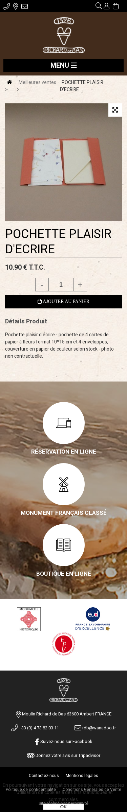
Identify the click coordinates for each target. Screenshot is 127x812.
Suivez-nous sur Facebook (63, 741)
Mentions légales (82, 776)
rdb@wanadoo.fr (95, 728)
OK (63, 806)
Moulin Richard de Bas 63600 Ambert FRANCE (66, 714)
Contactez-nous (44, 776)
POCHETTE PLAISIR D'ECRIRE (58, 241)
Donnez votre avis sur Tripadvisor (63, 755)
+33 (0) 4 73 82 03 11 (35, 728)
